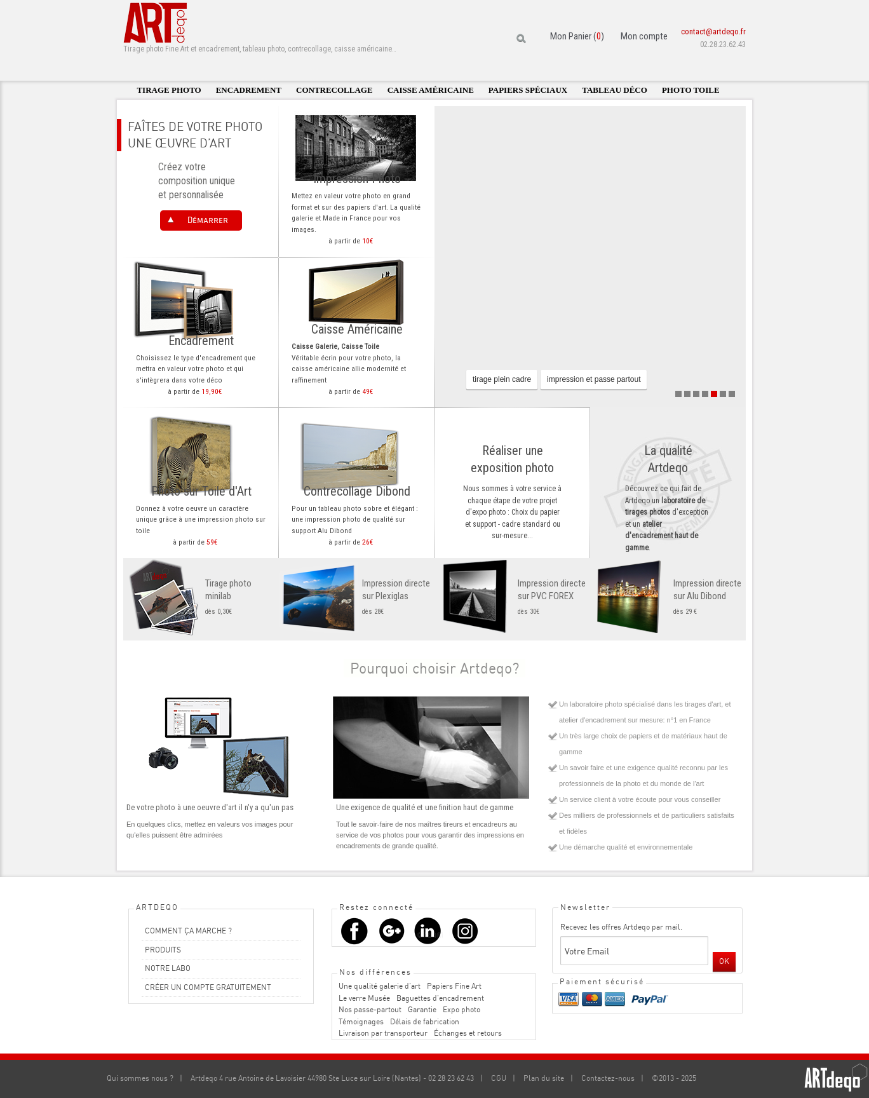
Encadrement (248, 90)
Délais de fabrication (424, 1021)
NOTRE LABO (168, 968)
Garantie (422, 1009)
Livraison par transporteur (383, 1033)
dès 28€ (356, 596)
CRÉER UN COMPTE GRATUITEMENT (208, 987)
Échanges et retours (468, 1033)
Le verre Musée (364, 998)
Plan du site (543, 1078)
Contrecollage (334, 90)
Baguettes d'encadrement (440, 998)
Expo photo (461, 1009)
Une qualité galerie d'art (380, 986)
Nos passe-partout (370, 1009)
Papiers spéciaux (527, 90)
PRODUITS (163, 949)
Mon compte (644, 36)
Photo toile (691, 90)
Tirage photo (169, 90)
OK (724, 961)
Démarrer (207, 220)
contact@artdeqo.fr (713, 31)
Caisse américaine (430, 90)
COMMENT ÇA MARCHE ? (188, 930)
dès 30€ (512, 596)
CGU (498, 1078)
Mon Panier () (577, 36)
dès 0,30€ (201, 596)
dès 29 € (668, 596)
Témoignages (361, 1021)
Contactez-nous (608, 1078)
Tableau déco (614, 90)
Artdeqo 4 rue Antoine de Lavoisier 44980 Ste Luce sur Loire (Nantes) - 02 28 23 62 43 (332, 1078)
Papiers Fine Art (454, 986)
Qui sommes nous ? (140, 1078)
